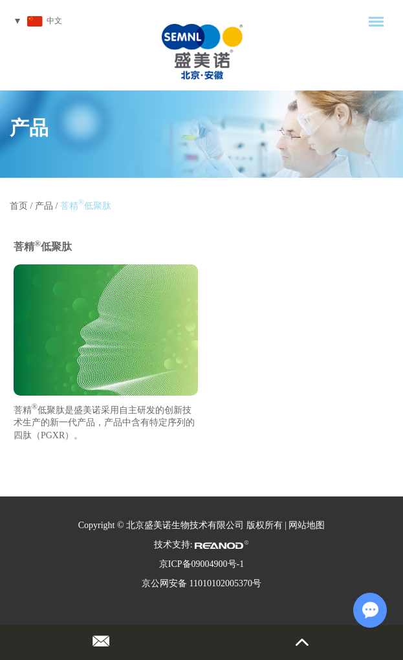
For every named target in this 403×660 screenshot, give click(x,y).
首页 (19, 206)
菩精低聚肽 (85, 206)
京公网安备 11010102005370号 (201, 583)
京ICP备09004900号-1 (201, 564)
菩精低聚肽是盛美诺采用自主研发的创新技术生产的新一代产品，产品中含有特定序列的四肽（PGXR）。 (104, 422)
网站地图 (307, 525)
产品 (29, 127)
